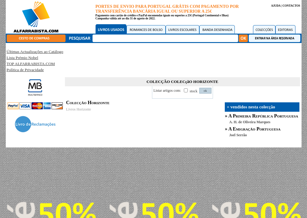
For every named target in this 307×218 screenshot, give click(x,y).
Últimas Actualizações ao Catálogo (35, 51)
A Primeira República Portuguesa (263, 115)
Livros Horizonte (78, 109)
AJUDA (275, 5)
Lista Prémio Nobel (22, 57)
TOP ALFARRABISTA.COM (31, 63)
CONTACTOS (291, 5)
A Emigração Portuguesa (254, 128)
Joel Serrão (238, 135)
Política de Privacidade (25, 70)
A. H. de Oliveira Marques (250, 122)
